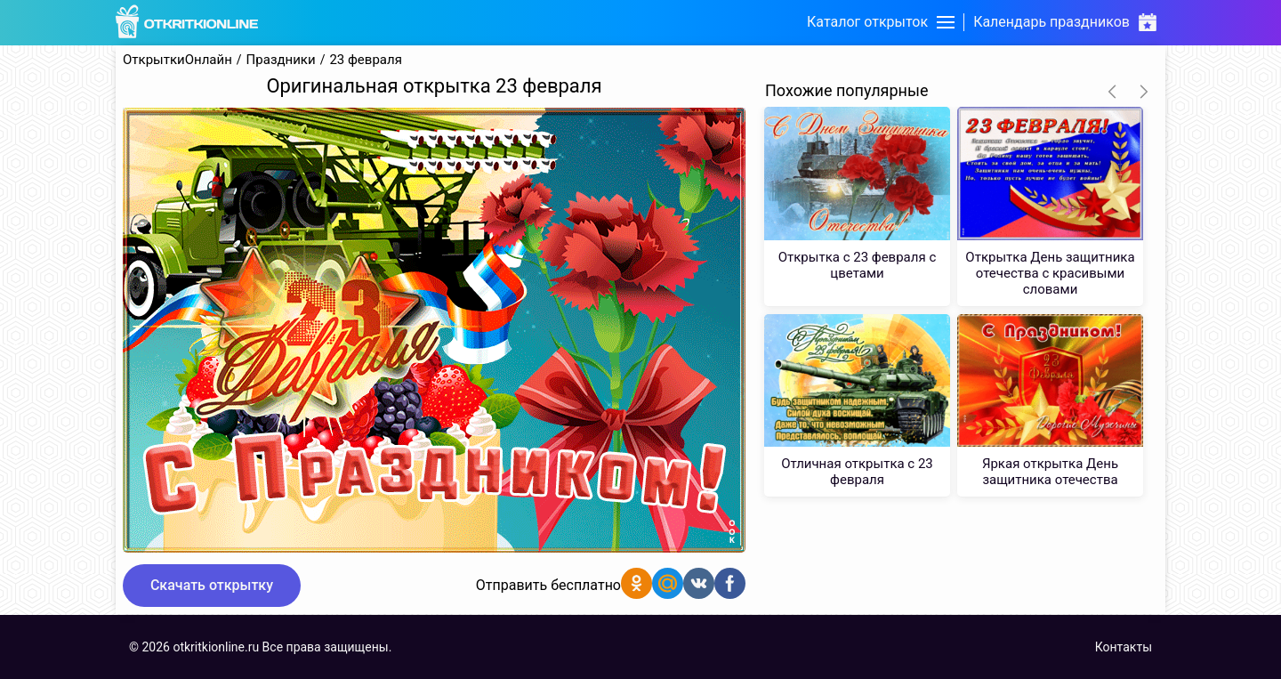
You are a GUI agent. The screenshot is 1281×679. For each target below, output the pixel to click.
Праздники (281, 60)
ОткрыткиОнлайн (177, 60)
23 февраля (365, 60)
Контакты (1123, 647)
